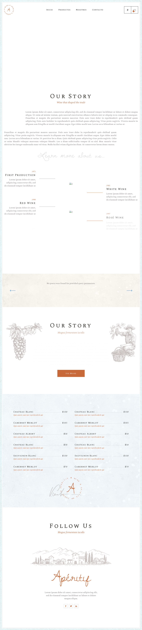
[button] (129, 290)
